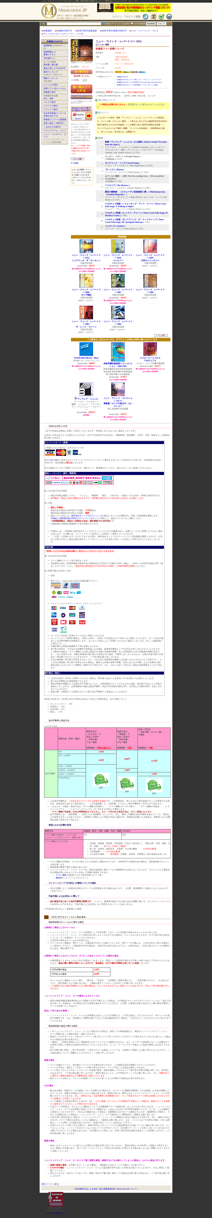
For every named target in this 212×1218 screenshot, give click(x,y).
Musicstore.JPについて (127, 1189)
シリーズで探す (51, 106)
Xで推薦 (74, 163)
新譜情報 (48, 45)
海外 (52, 98)
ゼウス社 (49, 460)
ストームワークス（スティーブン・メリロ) (63, 34)
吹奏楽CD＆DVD (55, 41)
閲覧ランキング (51, 78)
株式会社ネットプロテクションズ (86, 516)
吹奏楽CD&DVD (64, 31)
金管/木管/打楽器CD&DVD (114, 31)
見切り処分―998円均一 (54, 123)
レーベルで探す (51, 85)
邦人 (46, 98)
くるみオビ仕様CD (52, 127)
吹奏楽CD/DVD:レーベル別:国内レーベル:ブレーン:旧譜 (137, 85)
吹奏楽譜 (47, 31)
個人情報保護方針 (107, 1189)
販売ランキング (51, 72)
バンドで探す (50, 102)
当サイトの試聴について (56, 1213)
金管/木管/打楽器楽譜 (87, 31)
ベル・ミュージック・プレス (145, 31)
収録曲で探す (50, 92)
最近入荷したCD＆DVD (54, 68)
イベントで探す (51, 109)
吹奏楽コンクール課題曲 (55, 119)
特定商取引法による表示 (86, 1189)
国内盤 (47, 64)
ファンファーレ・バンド (55, 130)
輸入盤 (55, 64)
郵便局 (59, 878)
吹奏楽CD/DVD (122, 77)
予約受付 (48, 58)
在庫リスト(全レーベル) (55, 88)
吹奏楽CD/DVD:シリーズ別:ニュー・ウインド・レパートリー (139, 79)
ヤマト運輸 (61, 875)
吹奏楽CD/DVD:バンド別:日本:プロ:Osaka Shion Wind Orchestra (139, 82)
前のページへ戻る (50, 1184)
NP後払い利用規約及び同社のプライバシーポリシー (75, 518)
